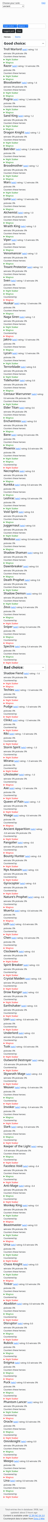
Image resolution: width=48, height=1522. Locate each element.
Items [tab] (18, 37)
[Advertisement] (24, 15)
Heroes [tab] (7, 37)
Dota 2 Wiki (39, 1518)
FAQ (43, 3)
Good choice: (15, 43)
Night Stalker (12, 59)
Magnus (10, 62)
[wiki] (24, 49)
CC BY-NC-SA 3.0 (37, 1515)
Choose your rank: (11, 3)
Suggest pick (8, 31)
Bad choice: (13, 667)
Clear (19, 31)
